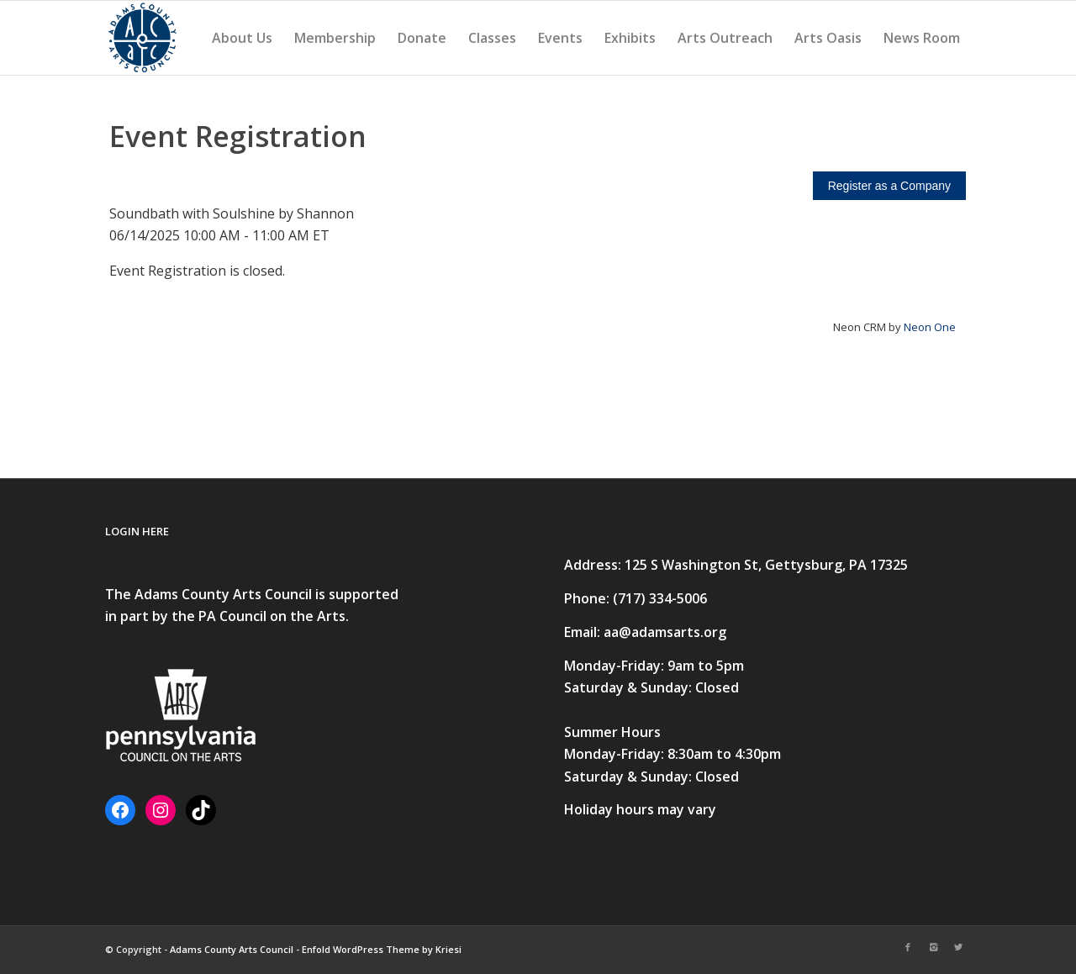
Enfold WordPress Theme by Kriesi (382, 949)
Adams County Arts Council (231, 949)
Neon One (930, 326)
